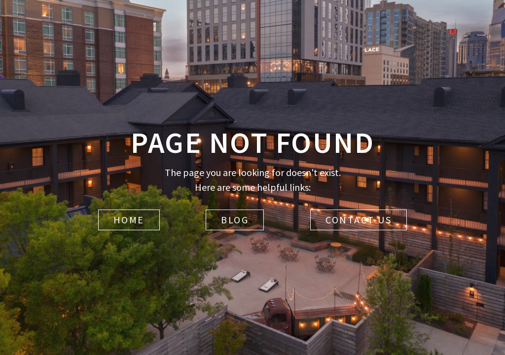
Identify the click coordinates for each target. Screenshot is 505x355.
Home (128, 219)
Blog (235, 219)
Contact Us (358, 219)
